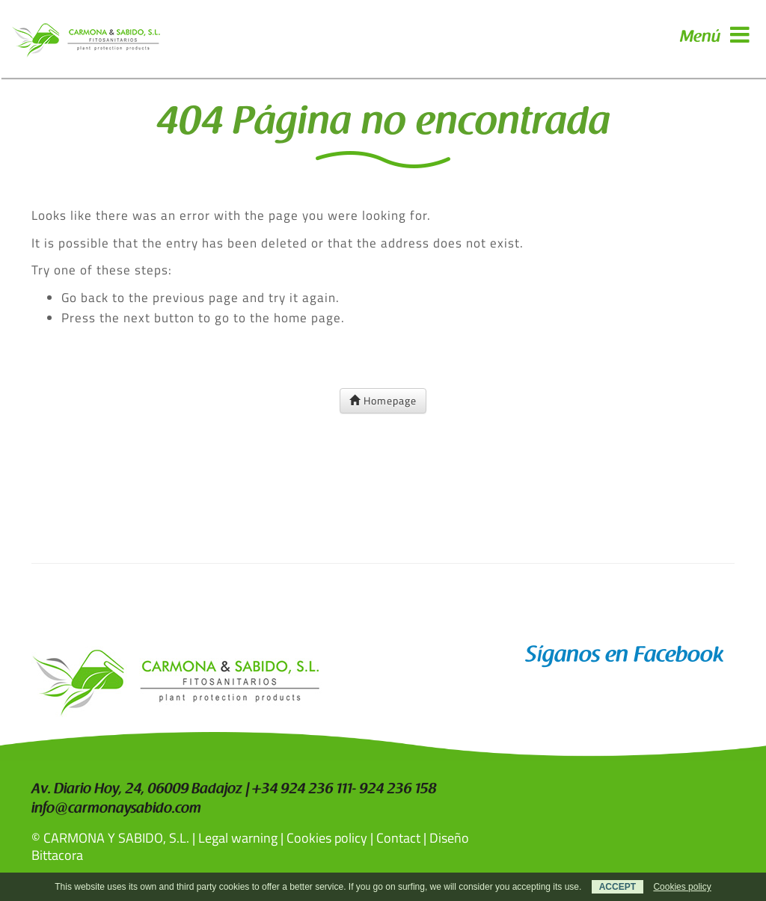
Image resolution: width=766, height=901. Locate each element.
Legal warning (238, 838)
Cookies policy (327, 838)
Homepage (383, 400)
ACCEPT (617, 887)
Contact (398, 838)
